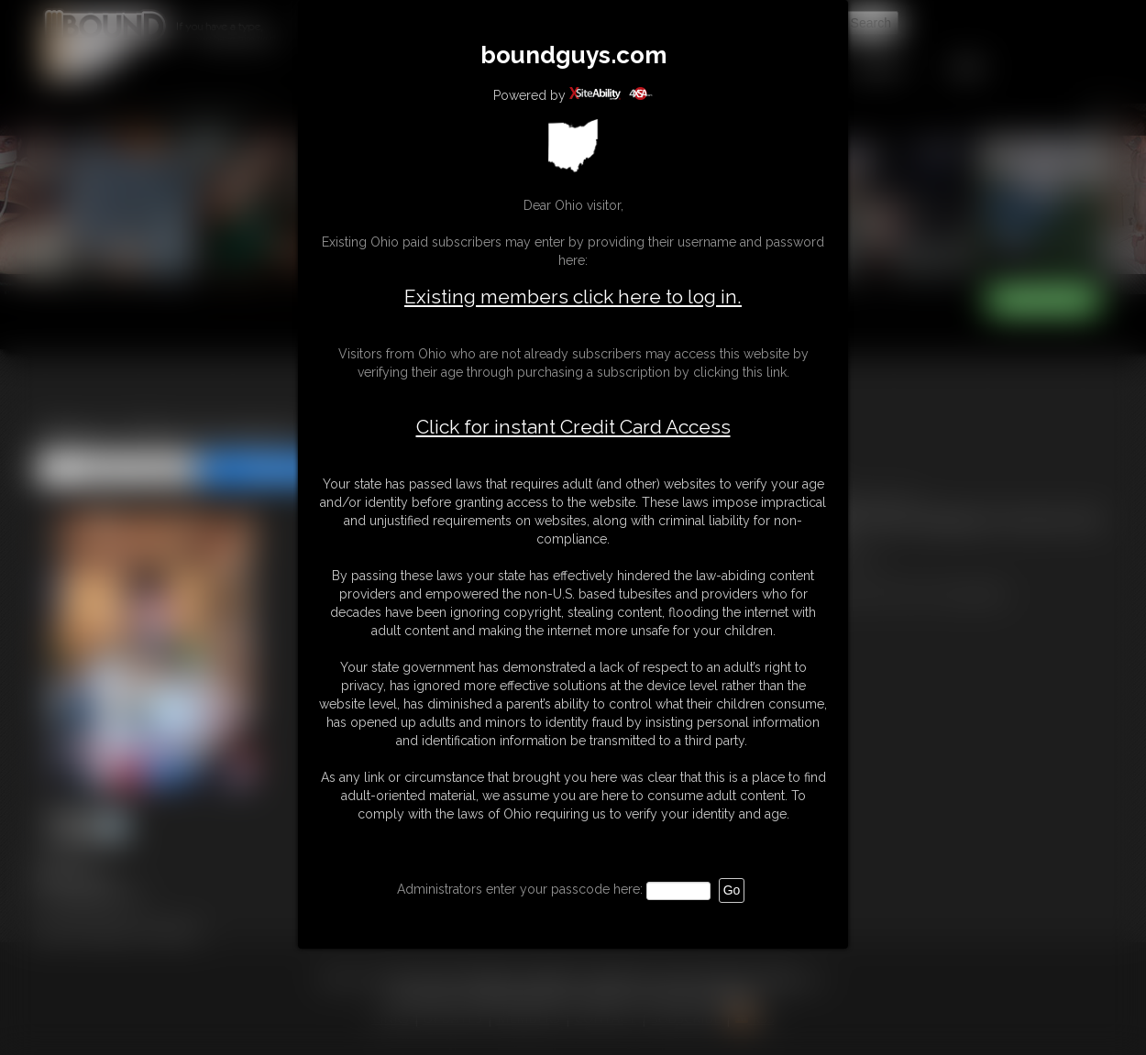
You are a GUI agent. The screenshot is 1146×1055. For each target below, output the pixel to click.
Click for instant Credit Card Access (573, 427)
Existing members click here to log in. (573, 296)
